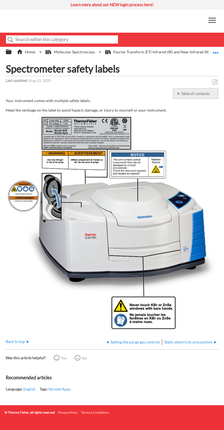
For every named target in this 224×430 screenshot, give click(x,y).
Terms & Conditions (95, 412)
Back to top (15, 341)
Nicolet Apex (60, 389)
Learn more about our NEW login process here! (112, 4)
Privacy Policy (68, 412)
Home (26, 52)
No (84, 358)
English (29, 389)
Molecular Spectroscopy (70, 52)
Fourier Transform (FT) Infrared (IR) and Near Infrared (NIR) (159, 52)
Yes (64, 358)
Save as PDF (214, 82)
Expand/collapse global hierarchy (12, 52)
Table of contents (195, 93)
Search (10, 40)
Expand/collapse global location (216, 50)
